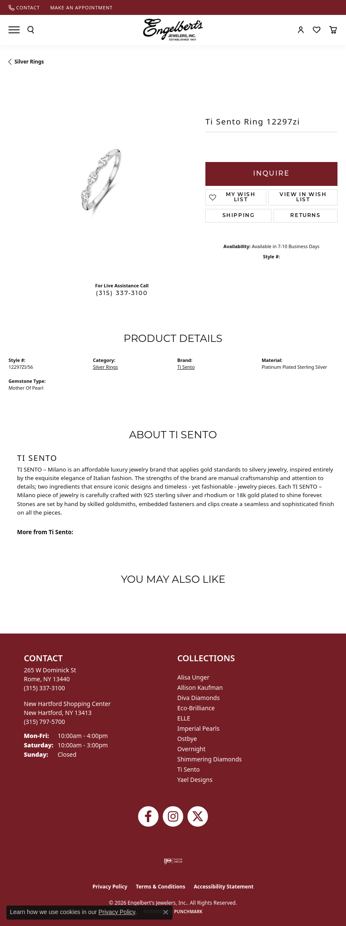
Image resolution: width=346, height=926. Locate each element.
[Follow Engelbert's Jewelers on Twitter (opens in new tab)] (197, 816)
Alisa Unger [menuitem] (193, 677)
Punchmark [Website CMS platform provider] (188, 911)
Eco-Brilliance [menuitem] (196, 708)
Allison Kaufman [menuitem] (200, 687)
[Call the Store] (44, 688)
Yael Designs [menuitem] (195, 780)
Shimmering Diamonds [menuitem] (209, 759)
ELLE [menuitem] (183, 718)
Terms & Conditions (160, 886)
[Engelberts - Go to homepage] (173, 30)
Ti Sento (186, 367)
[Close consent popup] (165, 912)
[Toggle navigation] (14, 30)
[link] (24, 7)
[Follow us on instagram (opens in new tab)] (173, 816)
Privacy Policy (109, 886)
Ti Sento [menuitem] (188, 769)
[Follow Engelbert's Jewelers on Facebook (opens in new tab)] (148, 816)
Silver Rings (29, 61)
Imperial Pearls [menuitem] (198, 728)
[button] (31, 30)
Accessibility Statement (224, 886)
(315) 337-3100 (122, 293)
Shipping (238, 215)
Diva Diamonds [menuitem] (198, 698)
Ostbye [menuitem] (187, 739)
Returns (305, 215)
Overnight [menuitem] (191, 749)
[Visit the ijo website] (173, 860)
